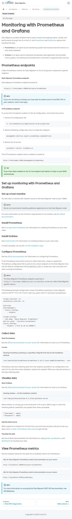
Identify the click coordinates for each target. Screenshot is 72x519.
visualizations (56, 438)
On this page (8, 18)
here (25, 102)
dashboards (6, 441)
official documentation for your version (22, 342)
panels (47, 438)
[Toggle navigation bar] (3, 3)
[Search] (68, 3)
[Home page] (3, 9)
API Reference (9, 491)
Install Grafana (10, 241)
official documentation (16, 256)
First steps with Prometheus (15, 227)
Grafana (51, 40)
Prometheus (39, 40)
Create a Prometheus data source (23, 429)
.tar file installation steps (34, 246)
